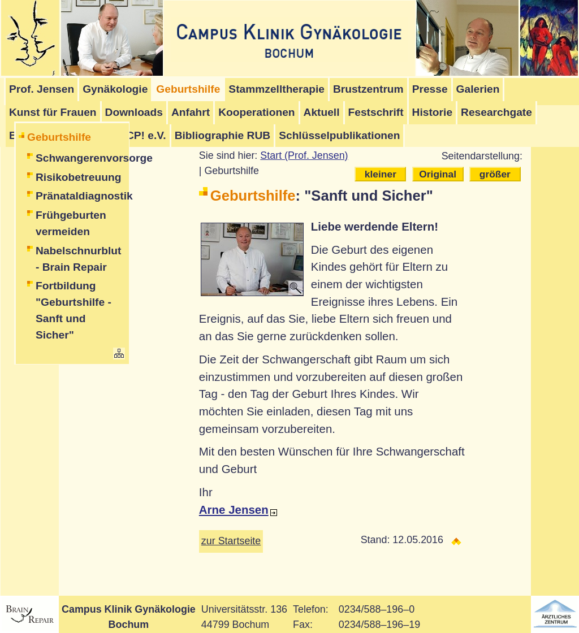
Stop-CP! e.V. (132, 135)
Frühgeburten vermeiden (71, 223)
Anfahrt (190, 112)
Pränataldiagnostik (81, 196)
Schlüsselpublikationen (339, 135)
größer (495, 174)
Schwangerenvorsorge (81, 158)
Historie (432, 112)
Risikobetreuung (78, 177)
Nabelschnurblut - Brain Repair (78, 259)
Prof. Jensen (41, 89)
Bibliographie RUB (223, 135)
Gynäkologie (115, 89)
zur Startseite (231, 541)
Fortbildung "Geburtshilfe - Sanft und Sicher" (73, 310)
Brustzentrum (368, 89)
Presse (430, 89)
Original (437, 174)
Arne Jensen (234, 509)
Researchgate (496, 112)
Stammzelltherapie (276, 89)
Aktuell (322, 112)
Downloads (134, 112)
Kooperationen (256, 112)
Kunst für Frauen (53, 112)
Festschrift (376, 112)
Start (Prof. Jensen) (304, 155)
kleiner (380, 174)
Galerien (478, 89)
